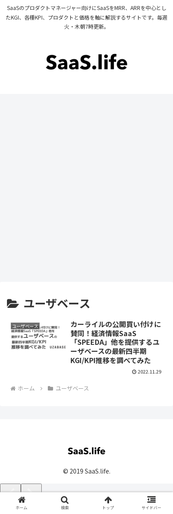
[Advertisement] (86, 190)
